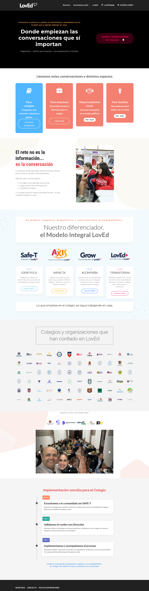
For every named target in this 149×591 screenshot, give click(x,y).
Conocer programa (29, 124)
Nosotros (66, 5)
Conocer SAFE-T (29, 289)
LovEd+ (95, 5)
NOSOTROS (20, 588)
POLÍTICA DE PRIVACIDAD (49, 588)
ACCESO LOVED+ (125, 5)
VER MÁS (59, 121)
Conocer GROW (89, 291)
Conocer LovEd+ (120, 293)
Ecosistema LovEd (80, 5)
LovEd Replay (107, 5)
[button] (41, 451)
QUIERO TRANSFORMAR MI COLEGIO (114, 38)
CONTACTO (32, 588)
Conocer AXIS (59, 291)
